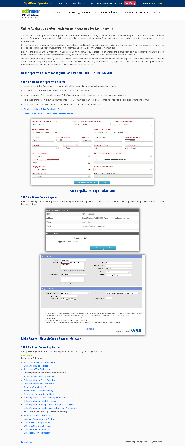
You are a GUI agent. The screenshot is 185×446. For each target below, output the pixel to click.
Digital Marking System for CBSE (38, 3)
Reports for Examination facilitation (40, 394)
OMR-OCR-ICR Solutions (135, 12)
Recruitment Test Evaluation (37, 369)
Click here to (43, 109)
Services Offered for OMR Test (37, 415)
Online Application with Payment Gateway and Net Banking (51, 408)
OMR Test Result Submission (37, 432)
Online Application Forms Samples (39, 380)
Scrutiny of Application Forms (37, 387)
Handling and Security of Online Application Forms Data (49, 397)
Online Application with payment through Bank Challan (49, 404)
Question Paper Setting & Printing (39, 419)
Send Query (130, 3)
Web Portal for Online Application (39, 376)
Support (157, 12)
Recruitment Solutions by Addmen (39, 362)
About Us (59, 12)
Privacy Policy (26, 442)
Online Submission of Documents (39, 383)
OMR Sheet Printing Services (37, 422)
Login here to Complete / (48, 113)
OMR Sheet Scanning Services (37, 426)
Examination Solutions (107, 12)
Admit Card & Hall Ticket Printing (39, 390)
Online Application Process (36, 365)
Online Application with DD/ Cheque (40, 401)
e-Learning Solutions (79, 12)
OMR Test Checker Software (37, 429)
